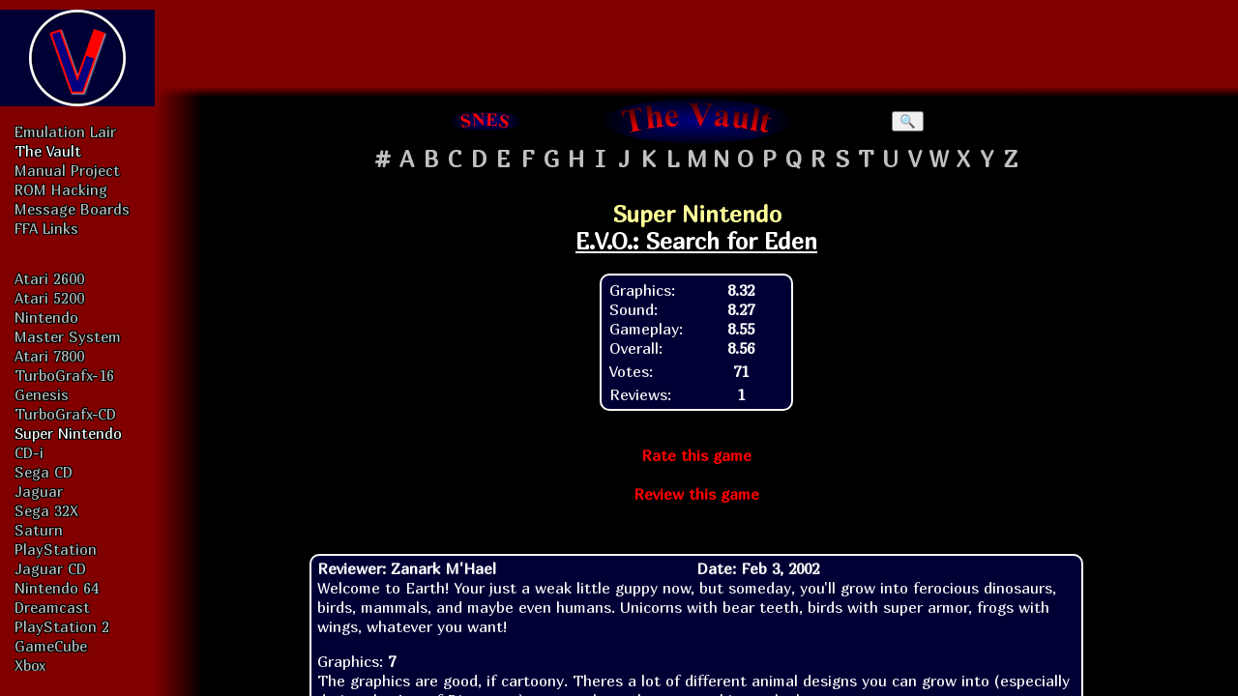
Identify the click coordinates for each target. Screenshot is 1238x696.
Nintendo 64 (57, 587)
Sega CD (44, 471)
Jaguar (39, 491)
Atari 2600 (49, 278)
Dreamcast (52, 607)
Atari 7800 (49, 355)
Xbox (30, 665)
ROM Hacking (61, 189)
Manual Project (67, 170)
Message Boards (72, 209)
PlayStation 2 (62, 626)
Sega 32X (46, 510)
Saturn (39, 529)
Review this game (696, 494)
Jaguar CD (50, 568)
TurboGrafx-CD (65, 413)
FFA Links (46, 228)
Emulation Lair (65, 131)
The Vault (48, 151)
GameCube (51, 645)
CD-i (29, 452)
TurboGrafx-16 (64, 375)
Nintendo (46, 317)
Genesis (42, 394)
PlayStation (56, 549)
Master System (68, 336)
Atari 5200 (49, 297)
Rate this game (696, 455)
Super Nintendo (68, 433)
